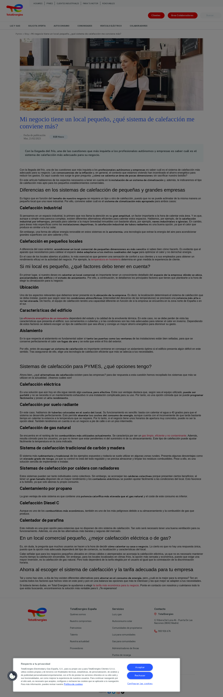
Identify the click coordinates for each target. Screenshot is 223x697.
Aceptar (140, 667)
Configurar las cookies (140, 683)
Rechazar (140, 675)
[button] (12, 676)
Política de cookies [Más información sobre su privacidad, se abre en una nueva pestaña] (73, 684)
